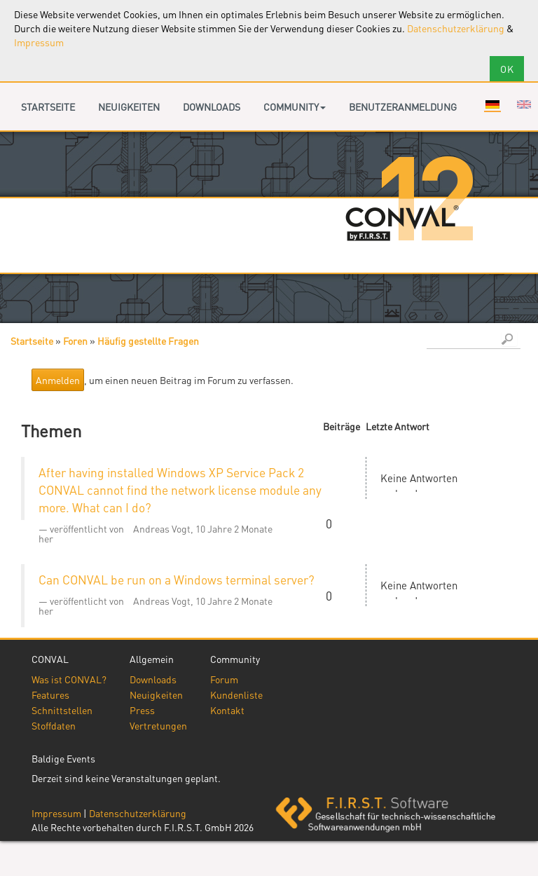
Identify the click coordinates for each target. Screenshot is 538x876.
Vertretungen (158, 725)
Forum (224, 679)
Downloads (211, 106)
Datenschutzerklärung (455, 28)
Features (50, 694)
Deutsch (492, 104)
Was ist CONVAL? (69, 679)
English (524, 104)
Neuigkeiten (129, 106)
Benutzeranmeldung (403, 106)
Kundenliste (236, 694)
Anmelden (58, 380)
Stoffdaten (54, 725)
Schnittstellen (62, 710)
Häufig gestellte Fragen (148, 340)
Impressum (39, 42)
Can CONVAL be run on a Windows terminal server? (177, 579)
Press (142, 710)
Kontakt (227, 710)
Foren (75, 340)
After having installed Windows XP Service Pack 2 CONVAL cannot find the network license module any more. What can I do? (180, 490)
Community (294, 106)
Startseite (48, 106)
